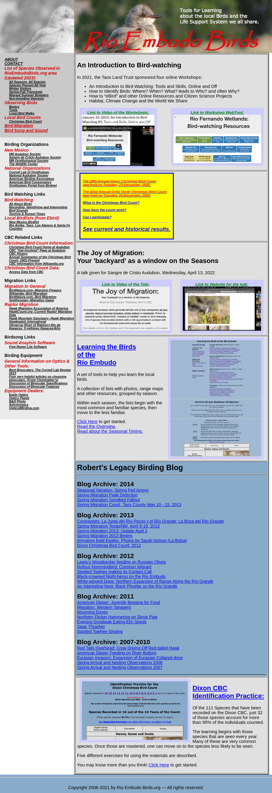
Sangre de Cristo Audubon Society (35, 157)
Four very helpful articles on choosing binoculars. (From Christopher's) (37, 378)
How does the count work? (104, 210)
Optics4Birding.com (24, 408)
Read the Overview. (96, 426)
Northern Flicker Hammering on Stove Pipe (117, 617)
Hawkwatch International (27, 321)
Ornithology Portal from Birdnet (33, 185)
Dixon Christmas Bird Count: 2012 (109, 545)
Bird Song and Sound (26, 130)
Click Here (87, 421)
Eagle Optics (18, 394)
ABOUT (11, 59)
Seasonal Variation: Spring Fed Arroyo (113, 490)
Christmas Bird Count (25, 121)
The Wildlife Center (23, 164)
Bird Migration (19, 125)
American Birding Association (31, 179)
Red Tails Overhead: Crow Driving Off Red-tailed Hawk (128, 648)
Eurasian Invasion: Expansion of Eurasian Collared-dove (130, 657)
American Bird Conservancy (30, 182)
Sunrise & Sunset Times (27, 214)
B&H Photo (17, 401)
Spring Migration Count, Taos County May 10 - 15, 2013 (129, 504)
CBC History (18, 253)
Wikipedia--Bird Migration (28, 293)
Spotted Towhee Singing (99, 631)
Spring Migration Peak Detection (107, 495)
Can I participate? (97, 217)
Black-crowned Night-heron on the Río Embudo (121, 576)
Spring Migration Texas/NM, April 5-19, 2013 (118, 526)
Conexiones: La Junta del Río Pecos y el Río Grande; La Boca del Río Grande (150, 521)
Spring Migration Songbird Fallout (108, 499)
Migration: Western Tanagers (104, 607)
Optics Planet (19, 398)
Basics (14, 106)
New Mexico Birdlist (24, 222)
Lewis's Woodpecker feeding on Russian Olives (121, 562)
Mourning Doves (92, 612)
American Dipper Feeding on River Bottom (116, 652)
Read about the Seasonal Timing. (110, 431)
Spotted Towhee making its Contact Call (114, 571)
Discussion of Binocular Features (34, 386)
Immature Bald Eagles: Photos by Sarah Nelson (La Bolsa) (132, 540)
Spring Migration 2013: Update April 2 (112, 530)
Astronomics (18, 404)
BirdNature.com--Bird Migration (32, 297)
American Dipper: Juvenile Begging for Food (118, 602)
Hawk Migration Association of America (38, 308)
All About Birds (20, 204)
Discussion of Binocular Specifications (38, 383)
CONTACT (14, 64)
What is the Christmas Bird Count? (111, 202)
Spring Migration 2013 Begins (104, 535)
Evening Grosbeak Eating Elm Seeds (112, 621)
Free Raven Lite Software (28, 346)
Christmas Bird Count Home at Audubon (39, 247)
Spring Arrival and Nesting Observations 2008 (120, 662)
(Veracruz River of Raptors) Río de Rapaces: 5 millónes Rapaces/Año (34, 326)
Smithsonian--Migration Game (31, 300)
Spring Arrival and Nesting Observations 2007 (120, 667)
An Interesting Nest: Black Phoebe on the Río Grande (127, 586)
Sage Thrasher (91, 626)
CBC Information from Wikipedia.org (36, 263)
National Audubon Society (28, 175)
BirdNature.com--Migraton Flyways (35, 290)
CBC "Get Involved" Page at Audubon (37, 250)
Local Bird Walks (21, 113)
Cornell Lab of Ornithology (29, 172)
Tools (13, 110)
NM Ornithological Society (28, 160)
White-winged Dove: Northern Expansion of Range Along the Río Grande (145, 581)
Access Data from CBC (26, 272)
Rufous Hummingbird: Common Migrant (114, 566)
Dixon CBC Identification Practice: (228, 692)
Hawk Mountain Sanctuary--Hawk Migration (41, 318)
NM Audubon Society (25, 154)
